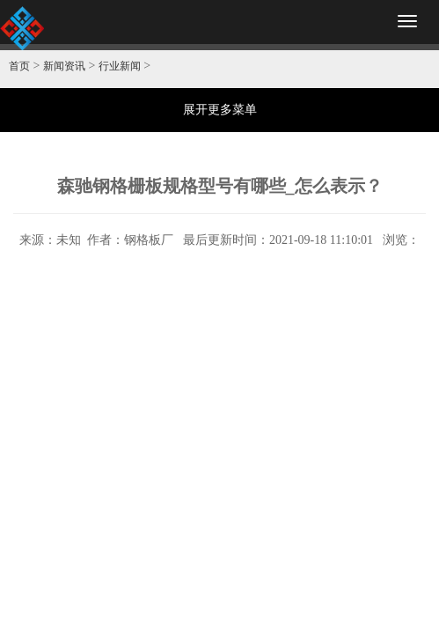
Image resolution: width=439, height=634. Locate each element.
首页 (19, 66)
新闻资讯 (64, 66)
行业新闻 (120, 66)
